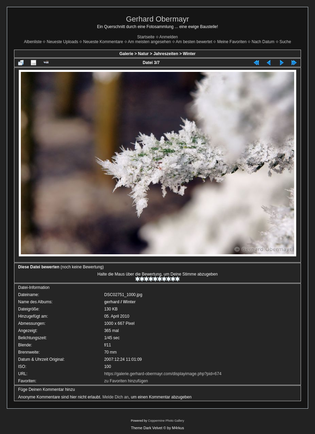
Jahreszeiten (165, 53)
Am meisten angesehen (149, 41)
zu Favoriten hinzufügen (126, 381)
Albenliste (33, 41)
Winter (189, 53)
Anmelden (168, 37)
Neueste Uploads (62, 41)
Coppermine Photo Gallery (166, 420)
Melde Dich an (115, 397)
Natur (143, 53)
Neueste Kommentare (103, 41)
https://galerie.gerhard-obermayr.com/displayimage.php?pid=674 (162, 373)
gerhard (112, 301)
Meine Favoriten (232, 41)
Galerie (126, 53)
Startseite (146, 37)
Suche (285, 41)
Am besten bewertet (194, 41)
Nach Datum (263, 41)
